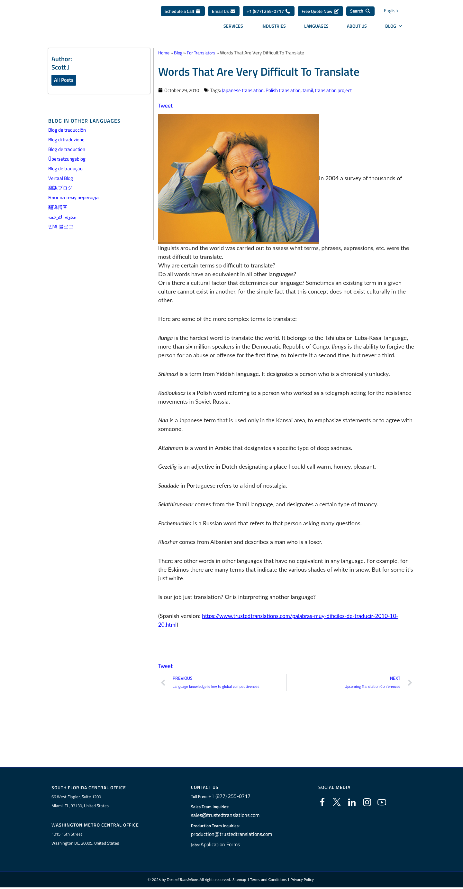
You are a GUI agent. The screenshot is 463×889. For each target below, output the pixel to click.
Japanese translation (243, 90)
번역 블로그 (60, 227)
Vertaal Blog (60, 178)
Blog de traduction (66, 150)
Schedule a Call (183, 13)
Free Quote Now (320, 13)
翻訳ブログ (60, 188)
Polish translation (283, 90)
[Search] (360, 13)
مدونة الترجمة (62, 217)
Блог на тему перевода (73, 198)
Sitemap (239, 880)
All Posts (64, 80)
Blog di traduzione (66, 140)
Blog (394, 28)
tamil (308, 90)
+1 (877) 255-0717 (269, 13)
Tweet (165, 105)
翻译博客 (58, 207)
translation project (333, 90)
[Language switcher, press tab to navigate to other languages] (397, 14)
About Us (357, 28)
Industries (273, 28)
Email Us (224, 13)
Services (233, 28)
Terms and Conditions (268, 880)
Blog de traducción (67, 130)
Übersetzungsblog (67, 159)
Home (164, 52)
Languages (316, 28)
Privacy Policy (302, 880)
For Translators (204, 52)
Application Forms (223, 845)
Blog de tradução (65, 169)
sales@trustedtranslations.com (226, 816)
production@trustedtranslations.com (231, 835)
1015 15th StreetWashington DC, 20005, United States (85, 839)
